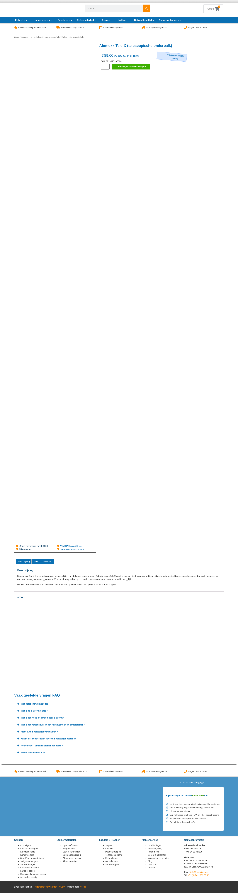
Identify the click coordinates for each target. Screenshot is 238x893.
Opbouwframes (70, 845)
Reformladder (111, 858)
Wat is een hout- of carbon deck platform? (42, 717)
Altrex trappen (112, 864)
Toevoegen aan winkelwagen (132, 66)
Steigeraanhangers (29, 861)
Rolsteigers (25, 845)
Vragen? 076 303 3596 (197, 27)
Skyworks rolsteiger (29, 877)
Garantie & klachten (157, 855)
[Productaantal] (105, 66)
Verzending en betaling (158, 858)
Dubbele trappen (113, 852)
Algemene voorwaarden (46, 887)
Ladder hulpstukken (38, 37)
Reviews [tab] (47, 561)
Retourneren (154, 852)
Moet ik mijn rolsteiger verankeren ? (39, 731)
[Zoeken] (146, 8)
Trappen (109, 845)
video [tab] (36, 561)
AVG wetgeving (155, 848)
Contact (151, 867)
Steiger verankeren (71, 852)
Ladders (24, 37)
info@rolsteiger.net (199, 872)
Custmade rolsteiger (29, 867)
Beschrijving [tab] (24, 561)
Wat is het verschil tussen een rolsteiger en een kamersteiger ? (53, 724)
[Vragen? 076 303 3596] (185, 27)
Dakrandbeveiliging (72, 855)
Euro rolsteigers (27, 852)
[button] (119, 703)
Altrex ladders (111, 861)
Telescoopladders (113, 855)
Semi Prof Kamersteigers (32, 858)
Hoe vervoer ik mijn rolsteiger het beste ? (42, 745)
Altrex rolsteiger (27, 864)
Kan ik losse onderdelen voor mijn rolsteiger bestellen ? (49, 738)
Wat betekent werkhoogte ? (35, 703)
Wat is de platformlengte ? (34, 710)
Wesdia (83, 887)
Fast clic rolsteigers (29, 848)
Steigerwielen (69, 848)
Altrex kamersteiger (72, 858)
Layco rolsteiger (27, 871)
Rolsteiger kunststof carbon (33, 874)
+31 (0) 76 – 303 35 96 (198, 875)
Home (16, 37)
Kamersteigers (27, 855)
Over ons (152, 864)
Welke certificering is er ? (33, 752)
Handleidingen (154, 845)
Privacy (61, 887)
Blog (150, 861)
